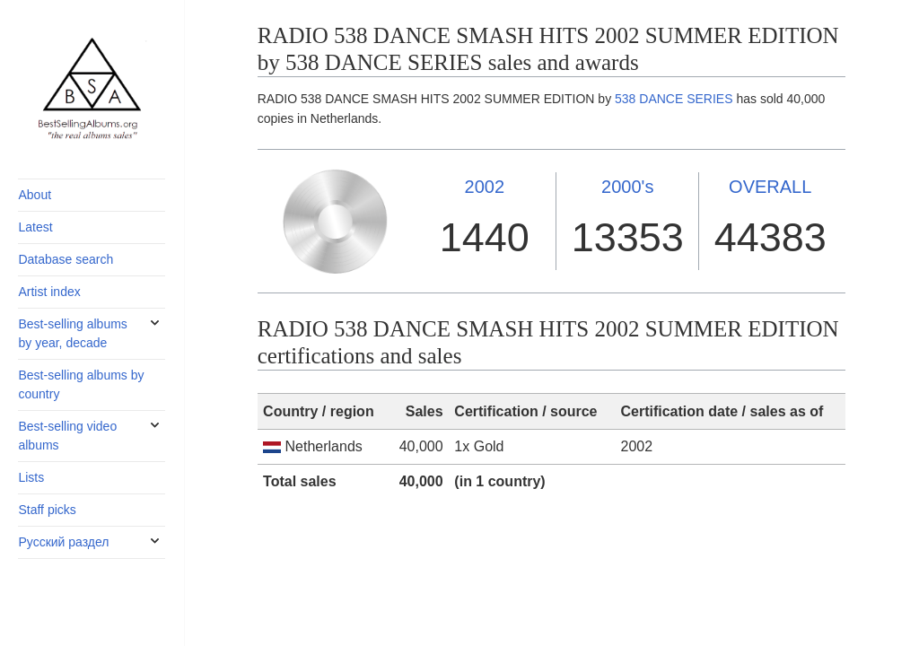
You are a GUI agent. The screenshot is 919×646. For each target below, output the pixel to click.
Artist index (49, 291)
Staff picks (46, 509)
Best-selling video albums (67, 435)
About (34, 195)
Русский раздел (63, 542)
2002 (485, 186)
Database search (65, 259)
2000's (627, 186)
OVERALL (770, 186)
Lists (31, 477)
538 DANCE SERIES (674, 99)
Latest (35, 227)
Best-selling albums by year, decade (72, 333)
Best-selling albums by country (81, 384)
